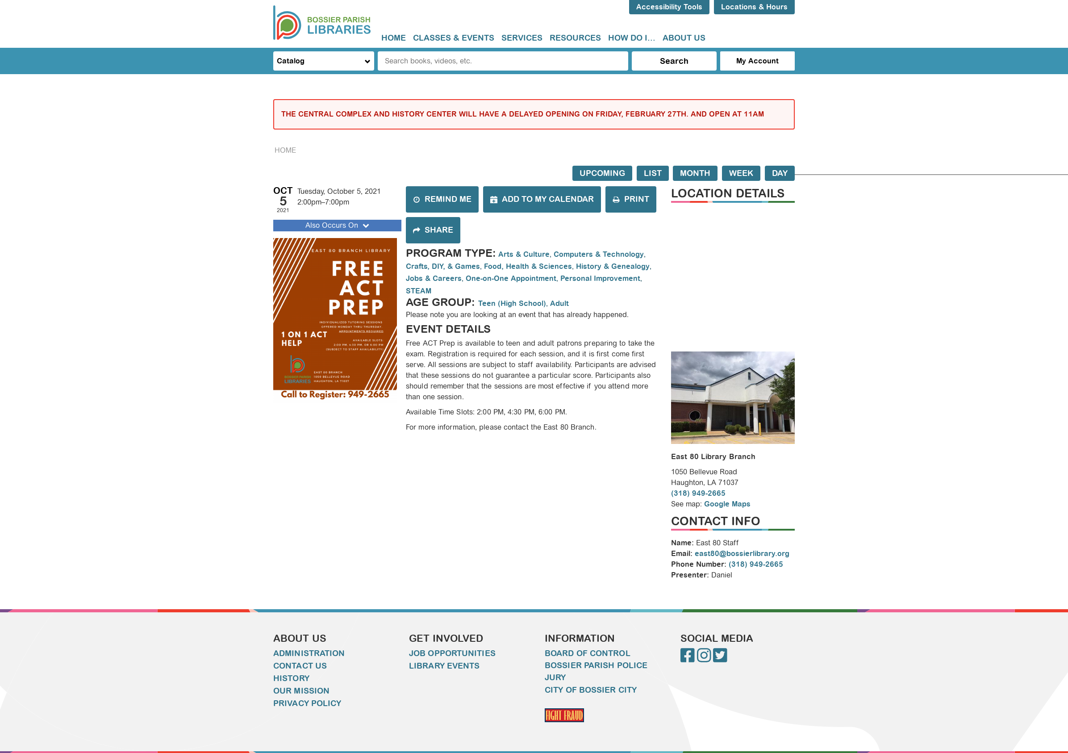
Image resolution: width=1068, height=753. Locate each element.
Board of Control (587, 653)
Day (780, 173)
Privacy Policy (307, 703)
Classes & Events (453, 38)
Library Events (444, 666)
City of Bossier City (591, 690)
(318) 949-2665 (698, 493)
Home (393, 38)
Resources (575, 38)
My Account (757, 61)
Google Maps (727, 504)
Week (741, 173)
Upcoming (602, 173)
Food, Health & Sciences (528, 266)
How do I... (631, 38)
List (653, 173)
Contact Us (300, 666)
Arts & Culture (524, 254)
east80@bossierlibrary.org (742, 553)
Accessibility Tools (669, 7)
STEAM (418, 291)
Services (521, 38)
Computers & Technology (599, 254)
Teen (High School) (512, 303)
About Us (684, 38)
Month (695, 173)
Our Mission (301, 691)
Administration (309, 653)
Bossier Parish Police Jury (596, 671)
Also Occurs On (338, 225)
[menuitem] (393, 38)
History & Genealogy (613, 266)
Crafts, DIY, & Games (443, 266)
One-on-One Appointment (511, 278)
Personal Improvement (600, 278)
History (291, 678)
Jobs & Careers (434, 278)
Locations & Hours (754, 7)
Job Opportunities (452, 653)
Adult (559, 303)
